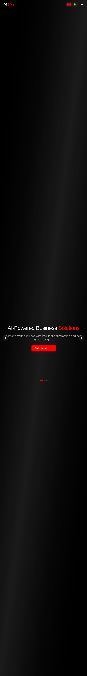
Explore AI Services (43, 348)
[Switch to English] (68, 4)
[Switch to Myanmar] (74, 4)
